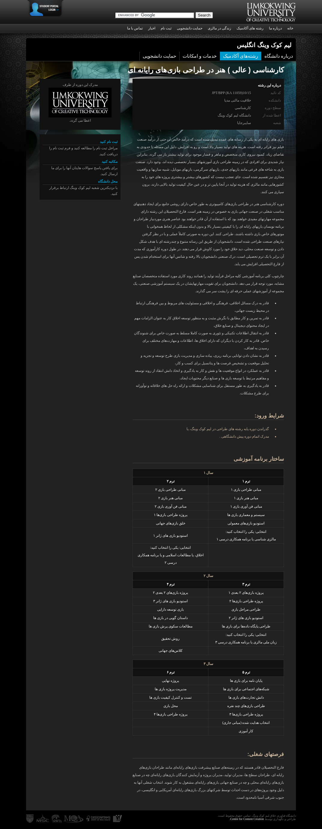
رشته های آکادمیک (250, 28)
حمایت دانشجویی (189, 28)
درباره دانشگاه (278, 56)
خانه (290, 28)
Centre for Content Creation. (247, 819)
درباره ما (275, 28)
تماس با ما (135, 28)
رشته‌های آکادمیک (240, 56)
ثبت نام (166, 28)
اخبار (151, 28)
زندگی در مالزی (219, 28)
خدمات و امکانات (200, 56)
